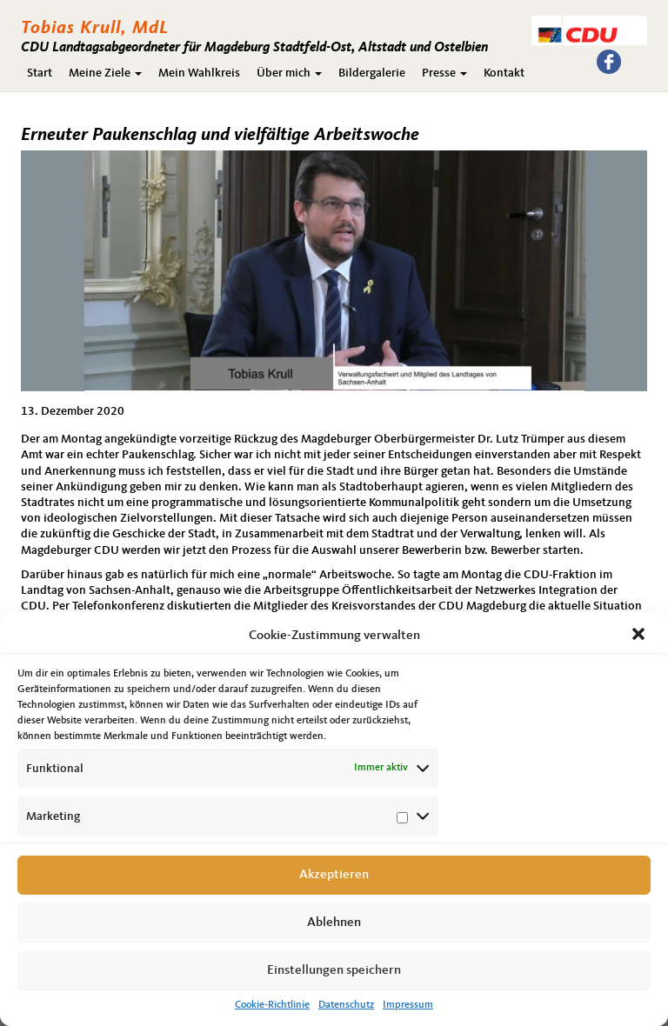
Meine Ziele (105, 73)
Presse (444, 73)
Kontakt (504, 73)
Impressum (408, 1005)
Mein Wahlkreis (199, 73)
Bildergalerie (371, 73)
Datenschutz (346, 1005)
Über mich (289, 73)
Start (39, 73)
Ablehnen (334, 922)
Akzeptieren (334, 875)
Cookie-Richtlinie (272, 1005)
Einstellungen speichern (334, 970)
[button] (640, 635)
